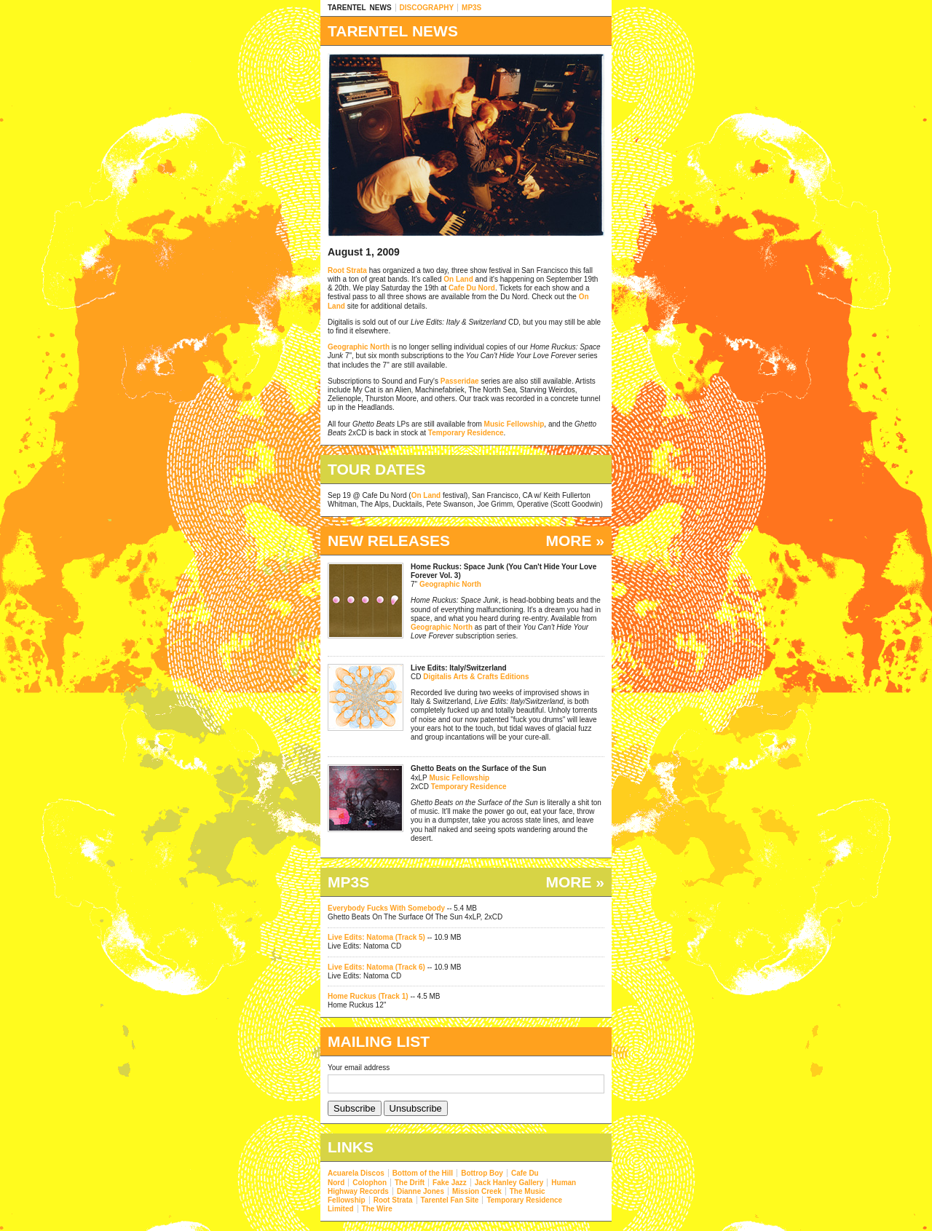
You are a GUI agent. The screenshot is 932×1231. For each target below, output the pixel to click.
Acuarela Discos (356, 1173)
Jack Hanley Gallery (509, 1183)
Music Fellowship (514, 424)
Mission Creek (477, 1191)
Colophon (369, 1183)
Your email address (359, 1068)
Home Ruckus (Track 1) (368, 996)
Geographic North (359, 347)
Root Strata (347, 270)
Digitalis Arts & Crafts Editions (476, 677)
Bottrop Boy (482, 1173)
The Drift (409, 1183)
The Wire (377, 1209)
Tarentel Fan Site (450, 1200)
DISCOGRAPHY (427, 8)
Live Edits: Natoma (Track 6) (376, 967)
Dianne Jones (420, 1191)
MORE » (574, 540)
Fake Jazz (450, 1183)
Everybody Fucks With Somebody (386, 908)
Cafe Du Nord (472, 288)
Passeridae (460, 381)
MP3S (471, 8)
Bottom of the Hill (422, 1173)
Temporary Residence (466, 433)
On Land (458, 279)
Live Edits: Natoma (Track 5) (376, 937)
